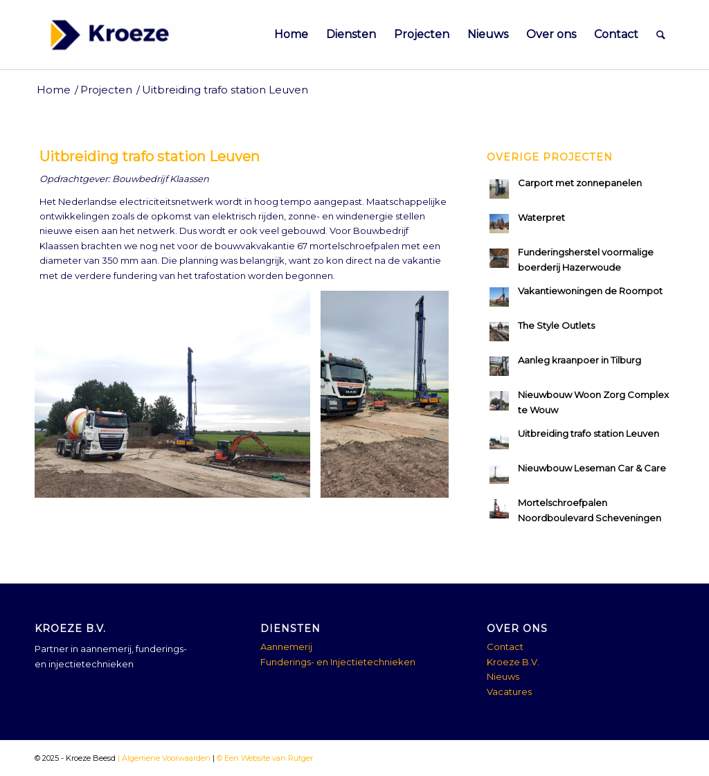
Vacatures (509, 691)
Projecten (106, 89)
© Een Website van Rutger (264, 758)
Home (54, 89)
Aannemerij (286, 646)
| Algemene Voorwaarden (163, 758)
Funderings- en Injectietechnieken (337, 661)
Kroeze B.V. (513, 661)
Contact (505, 646)
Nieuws (503, 676)
